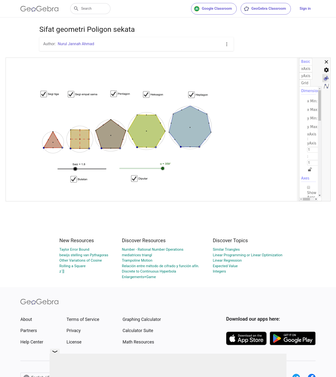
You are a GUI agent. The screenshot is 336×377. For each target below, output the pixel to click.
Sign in (305, 8)
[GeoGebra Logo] (39, 9)
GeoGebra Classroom (265, 9)
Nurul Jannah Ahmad (76, 44)
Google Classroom (213, 9)
